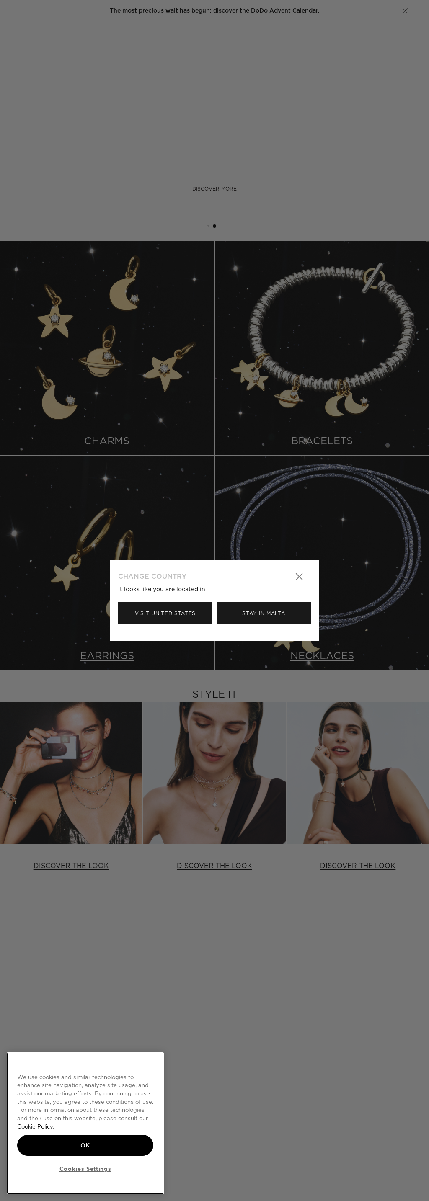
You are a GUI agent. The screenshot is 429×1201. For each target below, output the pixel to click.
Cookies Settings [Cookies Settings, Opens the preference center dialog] (85, 1168)
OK (85, 1145)
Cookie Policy (35, 1126)
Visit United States (165, 613)
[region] (85, 1123)
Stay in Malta (263, 613)
